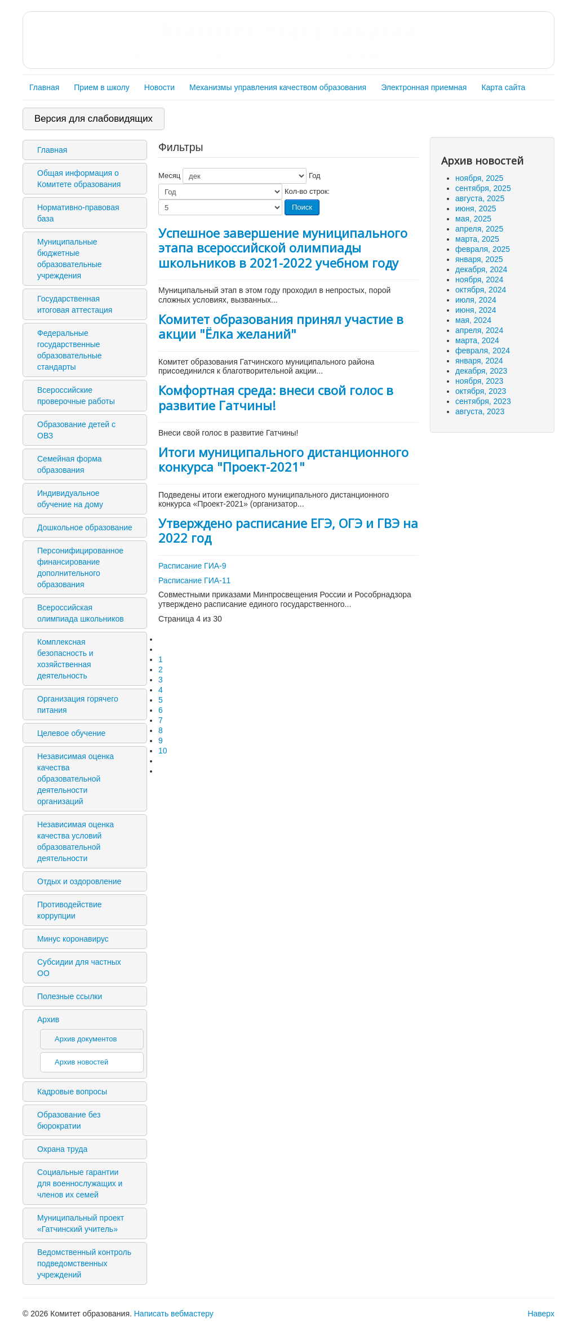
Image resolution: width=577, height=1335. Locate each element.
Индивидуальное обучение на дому (70, 499)
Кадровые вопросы (72, 1091)
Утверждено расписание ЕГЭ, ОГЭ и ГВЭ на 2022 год (288, 530)
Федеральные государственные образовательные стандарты (69, 350)
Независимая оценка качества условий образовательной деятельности (75, 841)
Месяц (169, 175)
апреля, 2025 (479, 228)
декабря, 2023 (481, 370)
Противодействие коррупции (69, 910)
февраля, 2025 (482, 249)
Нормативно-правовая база (78, 213)
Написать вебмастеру (174, 1313)
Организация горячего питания (77, 704)
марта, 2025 (477, 238)
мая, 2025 (473, 218)
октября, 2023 (480, 391)
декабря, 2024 (481, 269)
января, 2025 (479, 259)
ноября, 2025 (479, 178)
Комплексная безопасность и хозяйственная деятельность (65, 658)
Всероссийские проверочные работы (76, 395)
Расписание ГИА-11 (194, 580)
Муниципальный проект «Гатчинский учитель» (80, 1223)
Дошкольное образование (84, 527)
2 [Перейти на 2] (160, 669)
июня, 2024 (475, 309)
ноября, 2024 (479, 279)
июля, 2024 (475, 299)
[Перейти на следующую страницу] (163, 760)
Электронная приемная (424, 87)
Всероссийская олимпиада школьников (80, 613)
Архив (48, 1019)
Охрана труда (62, 1149)
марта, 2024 (477, 340)
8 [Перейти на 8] (160, 730)
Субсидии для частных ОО (79, 967)
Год (315, 175)
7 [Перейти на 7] (160, 720)
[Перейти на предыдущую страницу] (163, 649)
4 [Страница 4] (160, 689)
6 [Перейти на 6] (160, 710)
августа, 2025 (479, 198)
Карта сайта (503, 87)
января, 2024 (479, 360)
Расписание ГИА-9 (192, 565)
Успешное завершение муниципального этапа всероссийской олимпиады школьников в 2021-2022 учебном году (282, 247)
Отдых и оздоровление (79, 881)
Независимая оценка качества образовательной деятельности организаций (75, 779)
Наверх (540, 1313)
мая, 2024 (473, 320)
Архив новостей (81, 1062)
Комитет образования (288, 39)
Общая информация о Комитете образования (79, 178)
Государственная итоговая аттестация (74, 304)
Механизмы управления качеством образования (277, 87)
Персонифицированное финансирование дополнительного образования (80, 567)
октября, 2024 (480, 289)
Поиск (302, 207)
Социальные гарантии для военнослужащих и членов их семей (79, 1183)
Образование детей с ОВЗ (76, 430)
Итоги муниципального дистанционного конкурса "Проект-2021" (283, 459)
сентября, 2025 (483, 188)
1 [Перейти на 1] (160, 659)
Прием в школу (101, 87)
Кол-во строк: (307, 191)
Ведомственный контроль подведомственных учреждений (84, 1263)
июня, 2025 (475, 208)
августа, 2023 (479, 411)
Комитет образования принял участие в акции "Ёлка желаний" (280, 326)
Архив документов (86, 1039)
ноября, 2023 (479, 380)
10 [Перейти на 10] (162, 750)
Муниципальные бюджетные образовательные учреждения (69, 258)
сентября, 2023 (483, 401)
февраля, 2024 (482, 350)
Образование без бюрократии (68, 1120)
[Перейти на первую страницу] (163, 639)
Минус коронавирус (73, 938)
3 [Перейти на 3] (160, 679)
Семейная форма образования (69, 464)
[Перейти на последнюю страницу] (163, 770)
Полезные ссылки (69, 996)
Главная (44, 87)
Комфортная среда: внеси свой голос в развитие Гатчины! (275, 397)
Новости (159, 87)
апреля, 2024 (479, 330)
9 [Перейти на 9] (160, 740)
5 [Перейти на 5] (160, 699)
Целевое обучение (71, 733)
